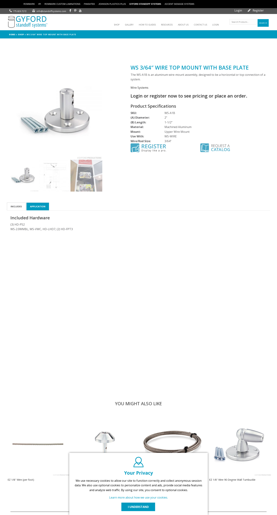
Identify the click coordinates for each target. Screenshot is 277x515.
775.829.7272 (19, 11)
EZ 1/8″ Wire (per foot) (21, 479)
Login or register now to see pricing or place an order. (189, 96)
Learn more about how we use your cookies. (138, 497)
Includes (16, 206)
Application (37, 206)
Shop (21, 34)
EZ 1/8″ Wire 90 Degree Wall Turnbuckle (232, 479)
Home (12, 34)
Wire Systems (139, 88)
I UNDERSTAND (138, 507)
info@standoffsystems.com (51, 11)
